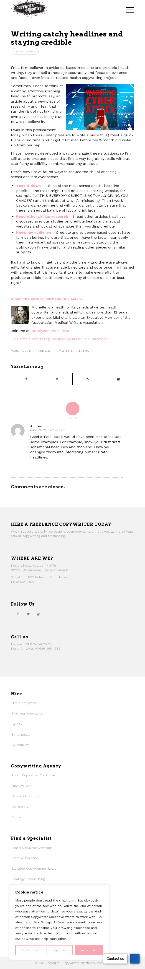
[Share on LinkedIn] (118, 379)
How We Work (22, 786)
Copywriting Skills (25, 51)
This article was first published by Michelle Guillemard (59, 339)
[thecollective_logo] (60, 9)
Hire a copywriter (25, 703)
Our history (20, 806)
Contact (18, 817)
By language (21, 734)
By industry (20, 744)
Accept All (89, 950)
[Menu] (128, 9)
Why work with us (25, 796)
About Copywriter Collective (33, 775)
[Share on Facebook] (26, 379)
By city (17, 724)
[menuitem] (128, 9)
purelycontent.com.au (51, 331)
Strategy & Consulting (28, 879)
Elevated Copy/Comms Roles (34, 868)
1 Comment (44, 350)
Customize (30, 950)
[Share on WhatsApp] (88, 379)
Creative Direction (25, 858)
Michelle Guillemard (77, 350)
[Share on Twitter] (57, 379)
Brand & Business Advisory (32, 848)
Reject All (59, 950)
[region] (59, 922)
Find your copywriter (27, 713)
